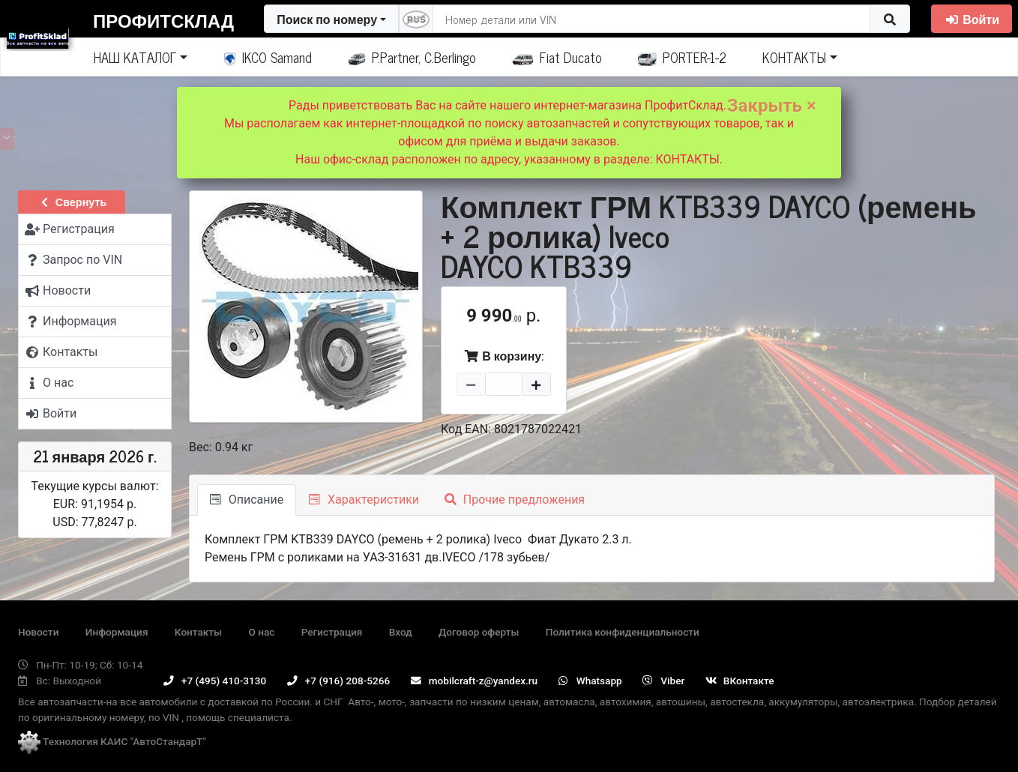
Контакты (198, 632)
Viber (663, 681)
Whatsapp (590, 681)
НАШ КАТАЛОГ (135, 57)
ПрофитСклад (163, 19)
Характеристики (364, 499)
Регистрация (332, 632)
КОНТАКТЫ (794, 57)
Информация (116, 632)
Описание (246, 499)
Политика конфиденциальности (622, 632)
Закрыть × (771, 106)
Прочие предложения (515, 499)
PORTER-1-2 (682, 57)
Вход (400, 632)
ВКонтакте (739, 681)
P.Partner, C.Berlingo (412, 57)
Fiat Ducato (557, 57)
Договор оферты (479, 632)
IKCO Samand (268, 57)
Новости (38, 632)
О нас (261, 632)
